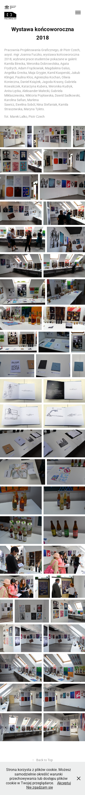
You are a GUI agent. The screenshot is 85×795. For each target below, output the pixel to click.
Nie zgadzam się (39, 787)
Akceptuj (64, 782)
